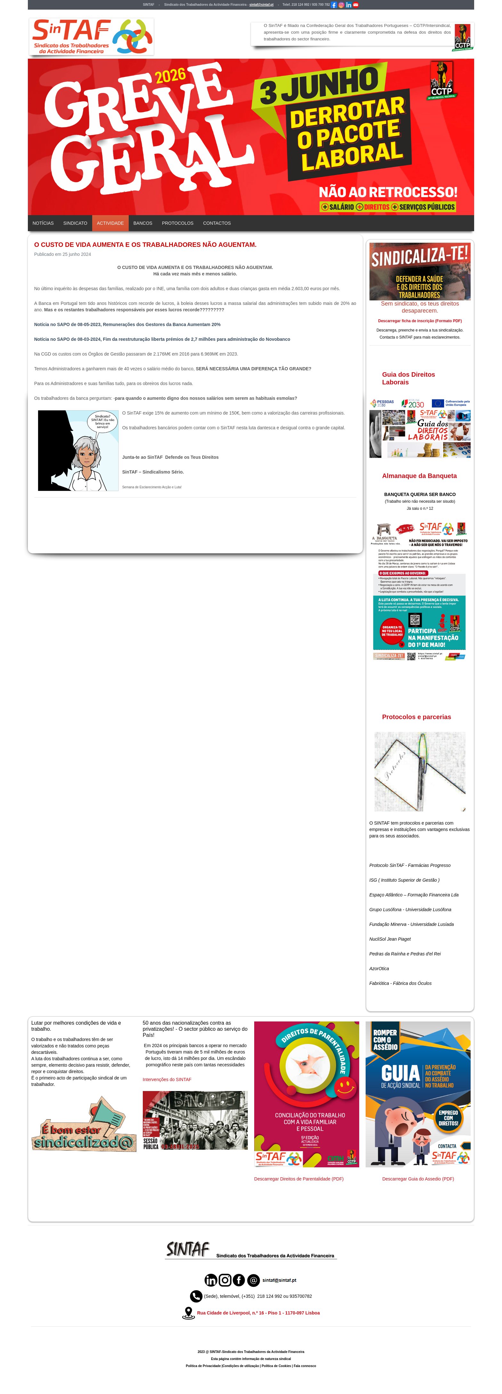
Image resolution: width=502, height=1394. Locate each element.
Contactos (217, 223)
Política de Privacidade (203, 1366)
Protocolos (178, 223)
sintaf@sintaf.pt (261, 4)
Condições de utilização (241, 1366)
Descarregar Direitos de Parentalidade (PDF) (299, 1178)
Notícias (43, 223)
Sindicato (75, 223)
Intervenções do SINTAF (167, 1079)
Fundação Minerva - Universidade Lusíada (411, 924)
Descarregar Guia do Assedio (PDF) (418, 1178)
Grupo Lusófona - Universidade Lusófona (410, 909)
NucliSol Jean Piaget (390, 939)
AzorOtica (379, 968)
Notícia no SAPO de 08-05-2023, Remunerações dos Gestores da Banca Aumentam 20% (127, 324)
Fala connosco (305, 1366)
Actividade (110, 223)
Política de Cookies (276, 1366)
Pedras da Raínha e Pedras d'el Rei (405, 953)
